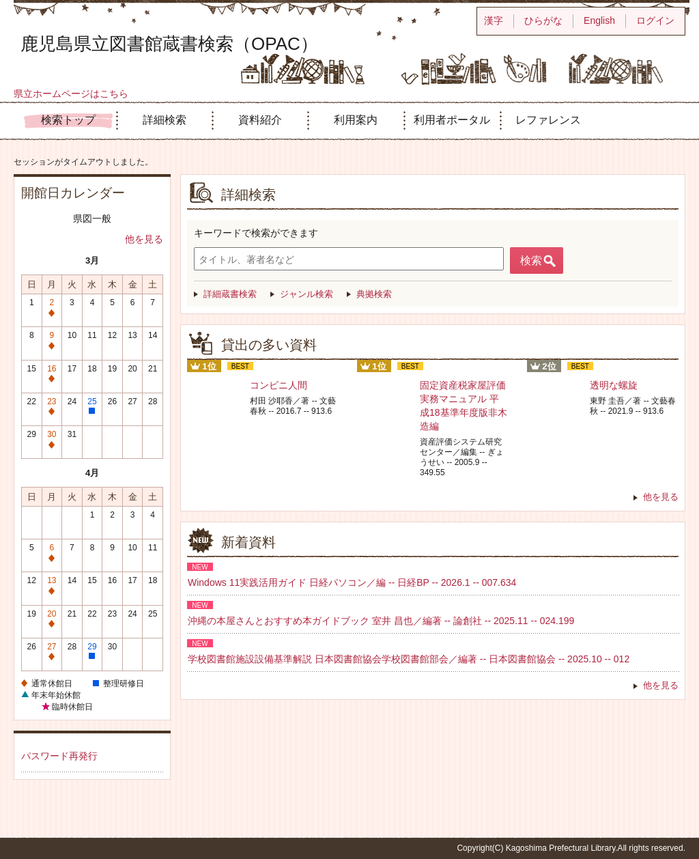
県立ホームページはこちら (71, 93)
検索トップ (68, 120)
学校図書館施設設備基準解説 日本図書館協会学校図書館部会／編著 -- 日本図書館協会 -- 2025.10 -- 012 (408, 658)
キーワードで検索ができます (256, 232)
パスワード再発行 (59, 755)
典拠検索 (374, 294)
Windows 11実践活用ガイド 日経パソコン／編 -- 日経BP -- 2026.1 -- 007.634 (352, 582)
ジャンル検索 (306, 294)
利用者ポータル (452, 120)
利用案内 (355, 120)
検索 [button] (531, 260)
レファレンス (548, 120)
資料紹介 (260, 120)
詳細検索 (164, 120)
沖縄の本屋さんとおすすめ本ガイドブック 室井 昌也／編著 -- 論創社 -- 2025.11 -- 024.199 (381, 620)
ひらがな (543, 20)
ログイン (655, 20)
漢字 (493, 20)
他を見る (144, 239)
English (599, 20)
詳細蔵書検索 (230, 294)
